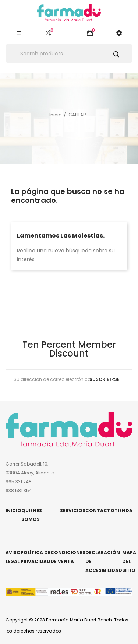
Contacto (99, 510)
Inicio (13, 510)
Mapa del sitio (129, 561)
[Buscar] (69, 53)
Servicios (72, 510)
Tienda (123, 510)
